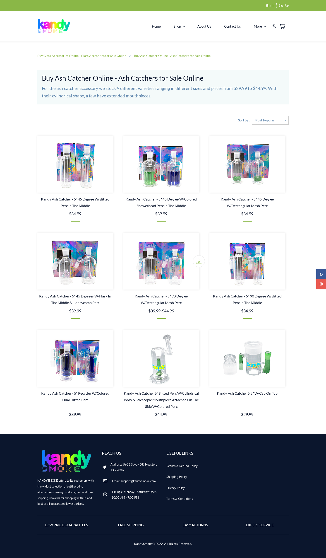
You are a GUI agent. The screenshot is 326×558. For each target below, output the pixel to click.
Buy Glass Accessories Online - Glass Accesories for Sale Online (81, 56)
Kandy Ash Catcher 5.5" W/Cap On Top (247, 393)
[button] (182, 466)
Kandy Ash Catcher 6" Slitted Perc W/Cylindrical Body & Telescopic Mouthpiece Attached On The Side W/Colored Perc (161, 399)
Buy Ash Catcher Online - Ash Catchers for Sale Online (172, 56)
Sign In (270, 5)
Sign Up (284, 5)
